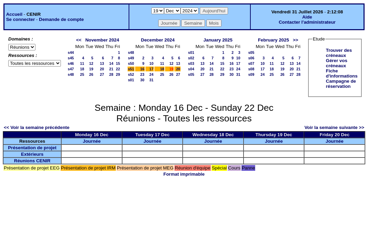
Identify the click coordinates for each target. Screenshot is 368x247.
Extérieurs (32, 154)
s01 (131, 80)
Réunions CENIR (32, 160)
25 (82, 74)
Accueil (14, 14)
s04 (191, 69)
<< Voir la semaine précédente (36, 127)
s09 (251, 74)
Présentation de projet (32, 147)
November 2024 (102, 40)
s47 (71, 69)
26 (91, 74)
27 (102, 74)
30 (142, 80)
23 (142, 74)
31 (151, 80)
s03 (191, 63)
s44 (71, 52)
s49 (131, 58)
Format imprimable (184, 174)
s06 (251, 58)
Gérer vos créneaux (336, 63)
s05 (191, 74)
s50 (131, 63)
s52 (131, 74)
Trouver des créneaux (339, 53)
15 (118, 63)
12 (91, 63)
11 (82, 63)
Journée (92, 141)
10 (151, 63)
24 (151, 74)
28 (111, 74)
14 (111, 63)
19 (91, 69)
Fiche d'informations (342, 73)
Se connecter (20, 19)
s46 (71, 63)
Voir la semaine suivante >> (334, 127)
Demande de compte (61, 19)
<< (79, 40)
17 (151, 69)
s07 (251, 63)
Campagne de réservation (341, 84)
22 (118, 69)
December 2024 (158, 40)
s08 (251, 69)
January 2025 (217, 40)
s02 (191, 58)
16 (142, 69)
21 (111, 69)
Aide (307, 17)
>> (295, 40)
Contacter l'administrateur (307, 22)
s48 (71, 74)
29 (118, 74)
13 (102, 63)
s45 (71, 58)
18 (82, 69)
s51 (131, 69)
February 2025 (273, 40)
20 (102, 69)
